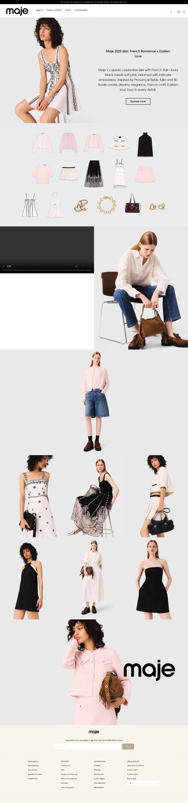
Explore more (138, 101)
